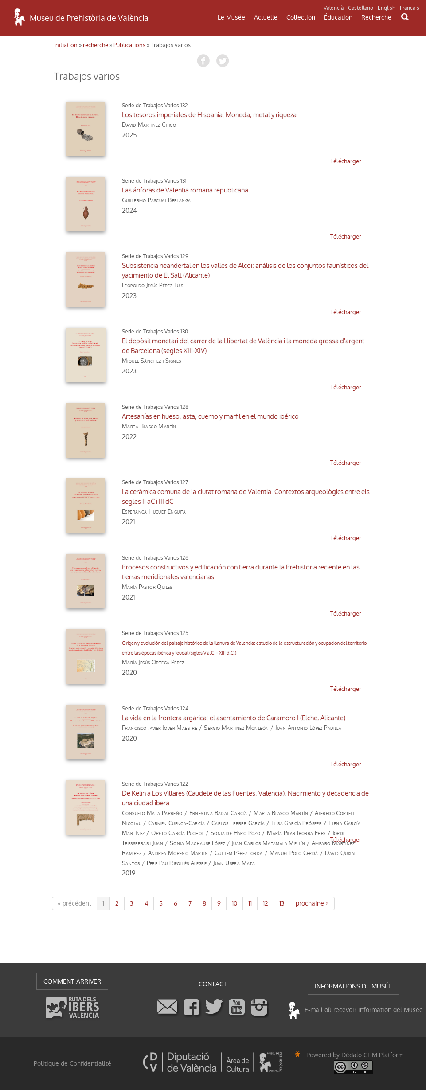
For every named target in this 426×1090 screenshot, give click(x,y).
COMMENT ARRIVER (72, 981)
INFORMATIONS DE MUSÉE (353, 986)
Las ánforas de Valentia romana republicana (185, 190)
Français (409, 8)
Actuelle (265, 17)
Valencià (334, 8)
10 (234, 903)
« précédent (74, 903)
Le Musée (231, 17)
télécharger (345, 161)
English (386, 8)
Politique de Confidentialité (72, 1063)
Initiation (66, 45)
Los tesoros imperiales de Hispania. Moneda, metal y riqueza (209, 114)
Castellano (360, 8)
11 (250, 903)
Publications (129, 45)
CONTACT (213, 984)
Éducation (338, 17)
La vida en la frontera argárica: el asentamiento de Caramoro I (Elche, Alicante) (233, 718)
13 (282, 903)
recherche (95, 45)
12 (265, 903)
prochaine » (312, 903)
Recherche (376, 17)
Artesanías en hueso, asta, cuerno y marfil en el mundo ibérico (210, 416)
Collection (300, 17)
